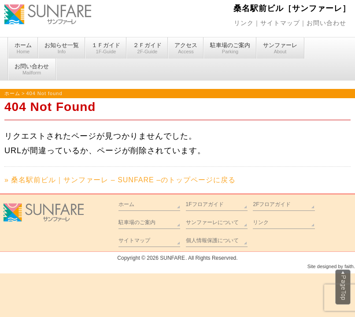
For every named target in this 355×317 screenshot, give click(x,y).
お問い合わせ (326, 22)
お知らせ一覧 (61, 48)
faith (349, 266)
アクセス (185, 48)
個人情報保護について (212, 240)
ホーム (23, 48)
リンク (244, 22)
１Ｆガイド (106, 48)
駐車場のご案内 (230, 48)
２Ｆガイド (147, 48)
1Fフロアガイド (205, 204)
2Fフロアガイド (272, 204)
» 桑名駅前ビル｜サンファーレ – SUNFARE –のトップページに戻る (120, 180)
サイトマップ (280, 22)
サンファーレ (280, 48)
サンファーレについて (212, 222)
